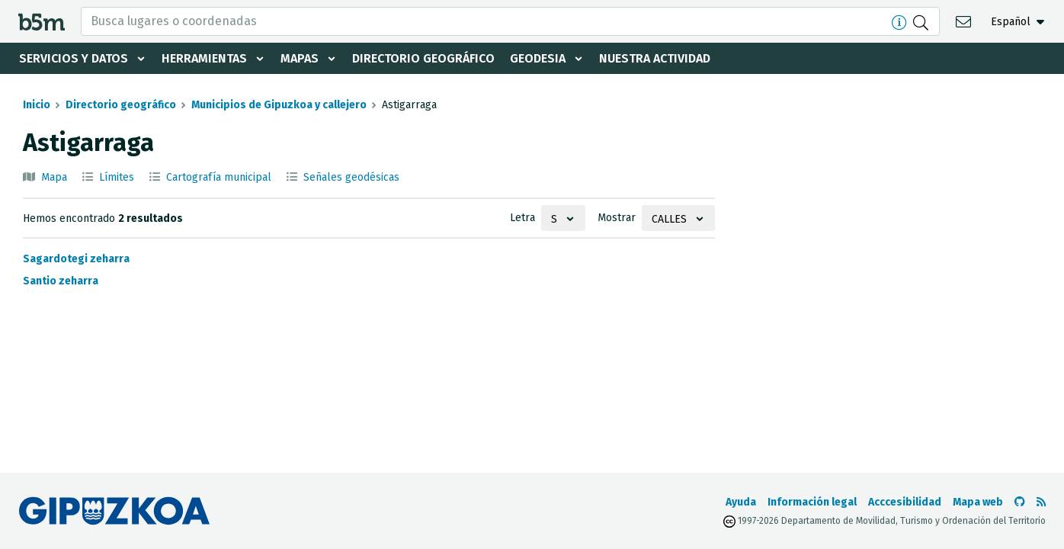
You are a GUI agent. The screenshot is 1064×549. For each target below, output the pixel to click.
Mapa (54, 177)
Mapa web (978, 502)
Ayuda (741, 502)
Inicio (36, 104)
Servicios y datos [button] (73, 58)
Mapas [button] (299, 58)
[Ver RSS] (1041, 502)
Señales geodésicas (351, 177)
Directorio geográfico (423, 58)
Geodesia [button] (538, 58)
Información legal (812, 502)
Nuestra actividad (654, 58)
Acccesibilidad (904, 502)
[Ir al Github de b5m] (1019, 502)
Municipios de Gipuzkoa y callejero (279, 104)
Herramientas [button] (204, 58)
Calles (669, 219)
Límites (116, 177)
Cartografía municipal (218, 177)
